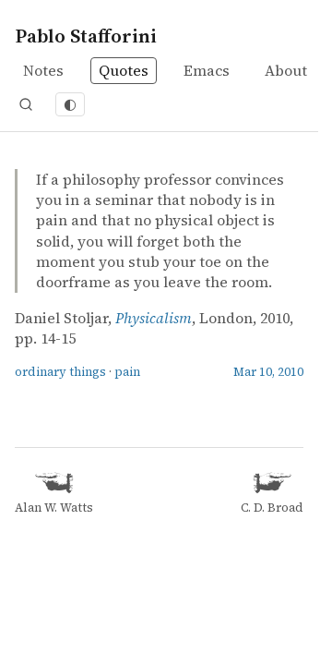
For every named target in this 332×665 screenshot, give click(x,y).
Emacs (207, 70)
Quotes (123, 70)
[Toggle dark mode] (70, 104)
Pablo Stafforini (86, 35)
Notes (43, 70)
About (286, 70)
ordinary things (60, 372)
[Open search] (26, 104)
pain (127, 372)
